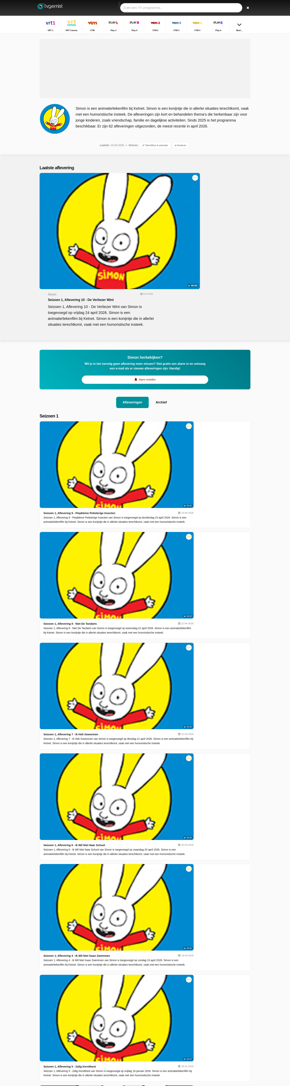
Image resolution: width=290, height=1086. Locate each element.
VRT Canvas (161, 1013)
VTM (114, 1018)
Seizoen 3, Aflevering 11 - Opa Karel (121, 959)
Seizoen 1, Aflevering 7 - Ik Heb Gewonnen (126, 408)
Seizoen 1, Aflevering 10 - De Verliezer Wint (156, 205)
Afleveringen (131, 316)
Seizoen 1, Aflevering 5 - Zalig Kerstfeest (124, 509)
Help (55, 1044)
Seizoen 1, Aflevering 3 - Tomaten (119, 542)
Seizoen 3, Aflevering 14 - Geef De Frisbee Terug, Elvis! (134, 858)
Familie (206, 1033)
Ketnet (115, 1039)
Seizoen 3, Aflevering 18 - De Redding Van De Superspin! (136, 724)
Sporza (158, 1034)
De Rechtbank (210, 1049)
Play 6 (115, 1034)
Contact (44, 1044)
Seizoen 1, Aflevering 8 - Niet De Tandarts (125, 374)
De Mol (206, 1044)
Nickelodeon (161, 1045)
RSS (92, 1044)
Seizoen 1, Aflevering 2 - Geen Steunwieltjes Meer (131, 576)
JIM (156, 1050)
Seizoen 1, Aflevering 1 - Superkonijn (122, 610)
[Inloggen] (234, 8)
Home (237, 36)
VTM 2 (158, 1023)
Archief (162, 316)
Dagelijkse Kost (211, 1039)
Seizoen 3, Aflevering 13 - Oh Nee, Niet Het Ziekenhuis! (134, 892)
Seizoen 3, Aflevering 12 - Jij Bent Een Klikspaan (130, 926)
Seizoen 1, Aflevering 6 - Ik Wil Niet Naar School (129, 441)
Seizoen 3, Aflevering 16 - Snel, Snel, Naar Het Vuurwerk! (136, 791)
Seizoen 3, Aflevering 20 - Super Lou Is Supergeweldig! (134, 656)
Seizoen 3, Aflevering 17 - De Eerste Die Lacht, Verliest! (134, 757)
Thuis (205, 1012)
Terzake (206, 1017)
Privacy (81, 1044)
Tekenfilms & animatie (155, 166)
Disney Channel (121, 1050)
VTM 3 (115, 1029)
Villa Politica (209, 1022)
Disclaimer (67, 1044)
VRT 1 (115, 1013)
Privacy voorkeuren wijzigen (57, 1051)
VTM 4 (158, 1029)
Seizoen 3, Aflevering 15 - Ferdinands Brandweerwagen (135, 825)
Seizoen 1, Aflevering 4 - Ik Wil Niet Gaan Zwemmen (132, 475)
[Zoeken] (246, 8)
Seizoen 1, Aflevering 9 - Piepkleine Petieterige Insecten (135, 340)
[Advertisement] (145, 90)
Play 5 (115, 1023)
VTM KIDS (118, 1045)
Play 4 (157, 1018)
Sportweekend (210, 1028)
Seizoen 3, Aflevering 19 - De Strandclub (124, 690)
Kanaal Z (159, 1039)
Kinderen (180, 166)
